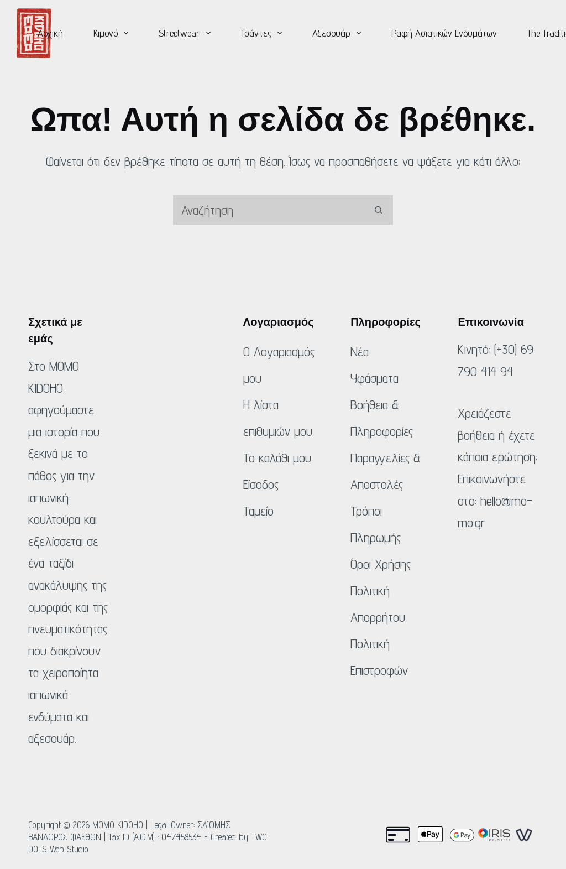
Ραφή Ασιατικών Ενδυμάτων (444, 33)
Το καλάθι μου (277, 458)
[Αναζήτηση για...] (267, 210)
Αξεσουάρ (338, 33)
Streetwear (187, 33)
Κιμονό (113, 33)
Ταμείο (258, 511)
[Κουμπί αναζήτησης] (378, 210)
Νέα (359, 352)
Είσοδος (261, 484)
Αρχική (50, 33)
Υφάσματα (374, 378)
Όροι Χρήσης (380, 564)
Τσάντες (264, 33)
